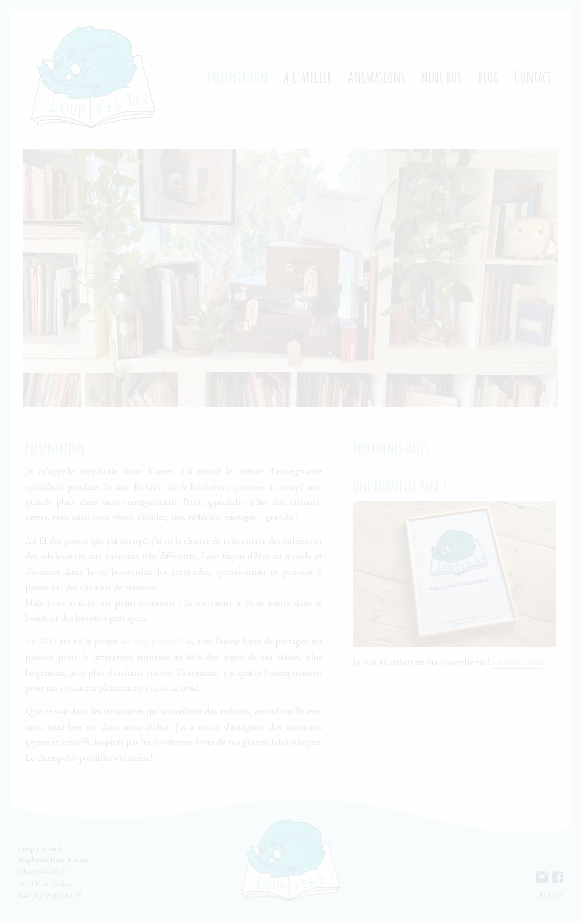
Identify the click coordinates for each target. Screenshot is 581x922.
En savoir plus (518, 662)
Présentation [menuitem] (237, 76)
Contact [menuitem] (533, 76)
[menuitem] (93, 77)
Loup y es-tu (152, 641)
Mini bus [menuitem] (441, 76)
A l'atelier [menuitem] (308, 76)
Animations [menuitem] (376, 76)
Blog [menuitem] (488, 76)
